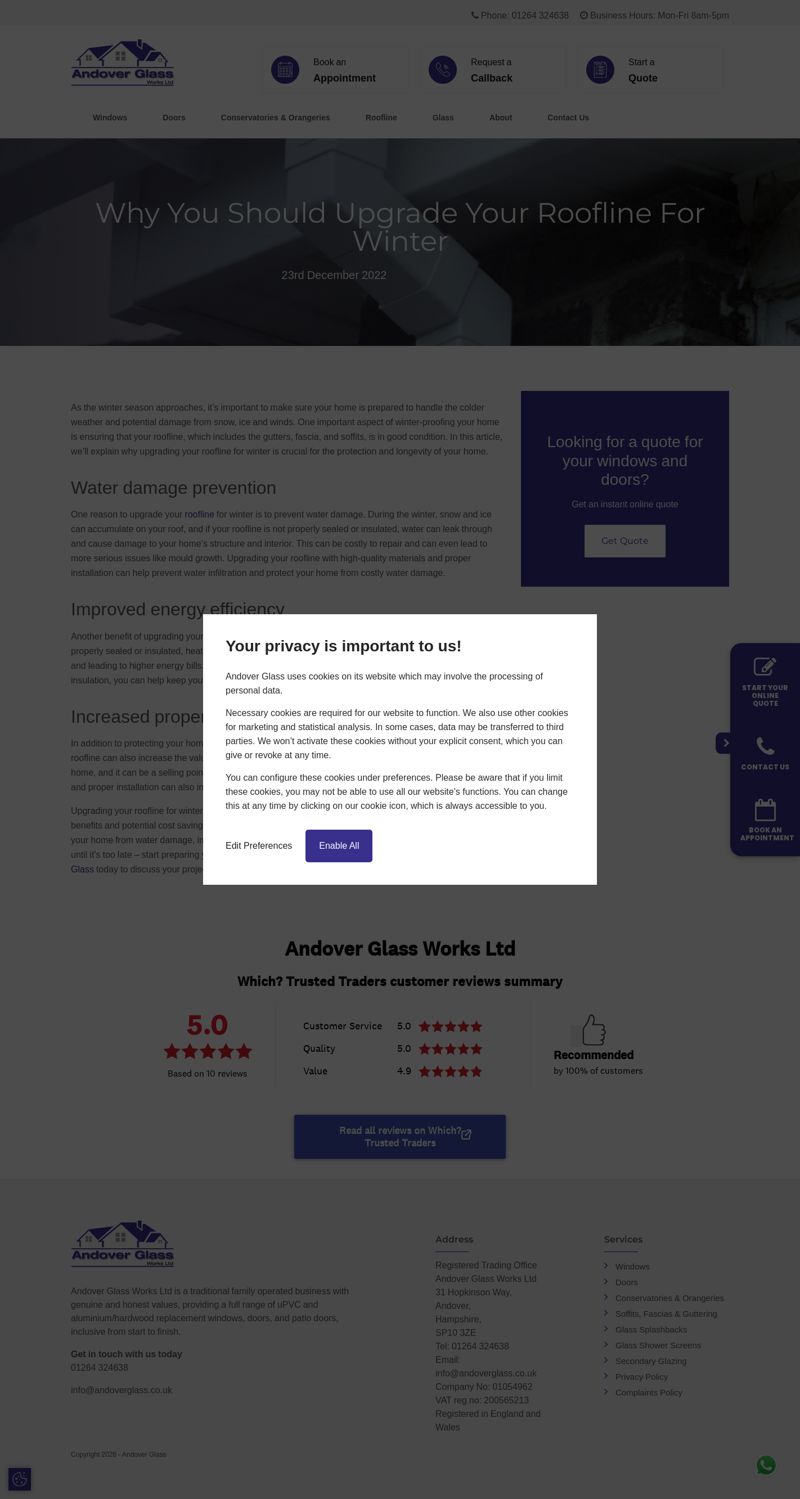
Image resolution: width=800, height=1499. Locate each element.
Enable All (339, 845)
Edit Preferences (259, 845)
